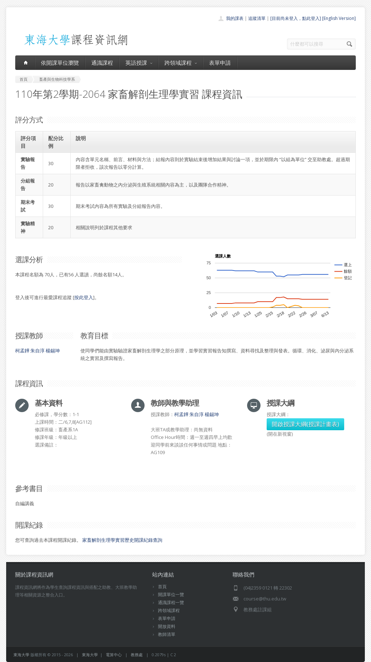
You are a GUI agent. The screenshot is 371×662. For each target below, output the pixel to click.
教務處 (137, 654)
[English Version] (339, 18)
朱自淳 (37, 350)
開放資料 (166, 626)
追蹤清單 (257, 18)
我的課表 (234, 18)
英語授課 (138, 62)
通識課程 (102, 62)
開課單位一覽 (171, 594)
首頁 (162, 586)
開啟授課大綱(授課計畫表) (305, 424)
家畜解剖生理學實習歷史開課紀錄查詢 (122, 540)
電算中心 (114, 654)
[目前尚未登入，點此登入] (295, 18)
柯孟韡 (22, 350)
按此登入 (83, 297)
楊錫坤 (53, 350)
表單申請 (220, 62)
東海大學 (21, 654)
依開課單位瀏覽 (60, 62)
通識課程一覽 (171, 602)
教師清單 (166, 634)
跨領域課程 (180, 62)
